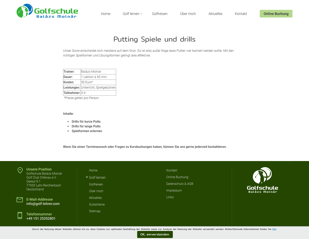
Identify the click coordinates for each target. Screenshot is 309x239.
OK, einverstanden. (155, 234)
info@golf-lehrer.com (43, 204)
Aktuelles (215, 14)
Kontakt (241, 14)
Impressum (174, 190)
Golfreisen (160, 14)
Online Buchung (276, 14)
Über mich (188, 14)
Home (105, 14)
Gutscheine (97, 204)
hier (274, 229)
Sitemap (95, 211)
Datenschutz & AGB (179, 184)
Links (170, 197)
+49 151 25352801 (41, 218)
